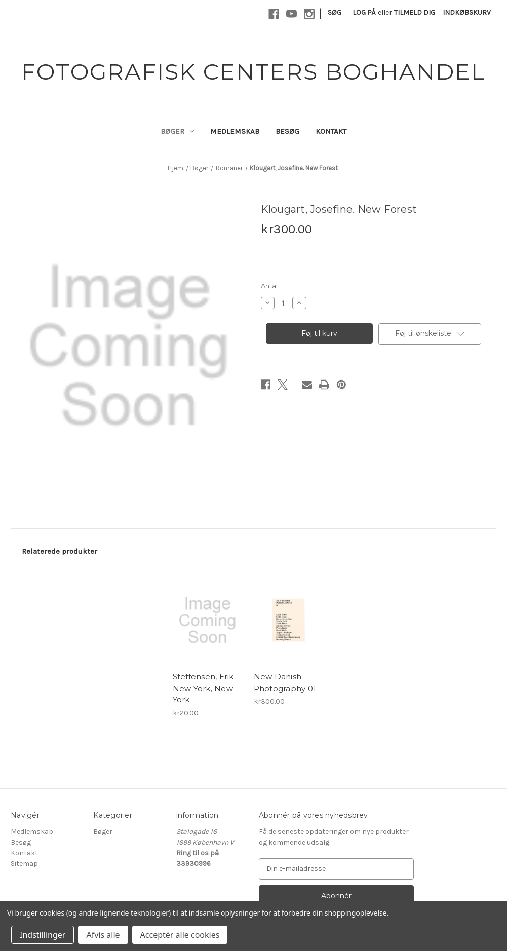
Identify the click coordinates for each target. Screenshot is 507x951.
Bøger (177, 131)
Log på (364, 12)
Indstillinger (42, 934)
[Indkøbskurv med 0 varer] (466, 12)
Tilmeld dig (414, 12)
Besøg (287, 131)
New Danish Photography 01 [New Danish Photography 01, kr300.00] (285, 682)
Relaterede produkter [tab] (59, 551)
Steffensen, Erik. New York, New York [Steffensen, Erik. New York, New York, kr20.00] (204, 688)
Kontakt (331, 131)
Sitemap (24, 863)
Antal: (270, 286)
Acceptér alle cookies (180, 934)
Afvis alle (103, 934)
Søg (334, 12)
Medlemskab (234, 131)
